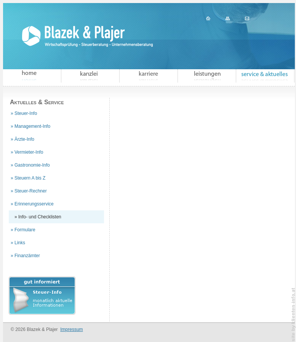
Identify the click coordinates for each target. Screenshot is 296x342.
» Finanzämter (25, 255)
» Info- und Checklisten (37, 217)
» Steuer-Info (24, 113)
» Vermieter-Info (27, 152)
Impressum (71, 329)
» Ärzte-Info (22, 139)
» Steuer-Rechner (29, 191)
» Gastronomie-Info (30, 165)
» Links (18, 242)
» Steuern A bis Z (28, 178)
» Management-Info (30, 126)
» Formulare (23, 229)
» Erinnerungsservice (32, 204)
